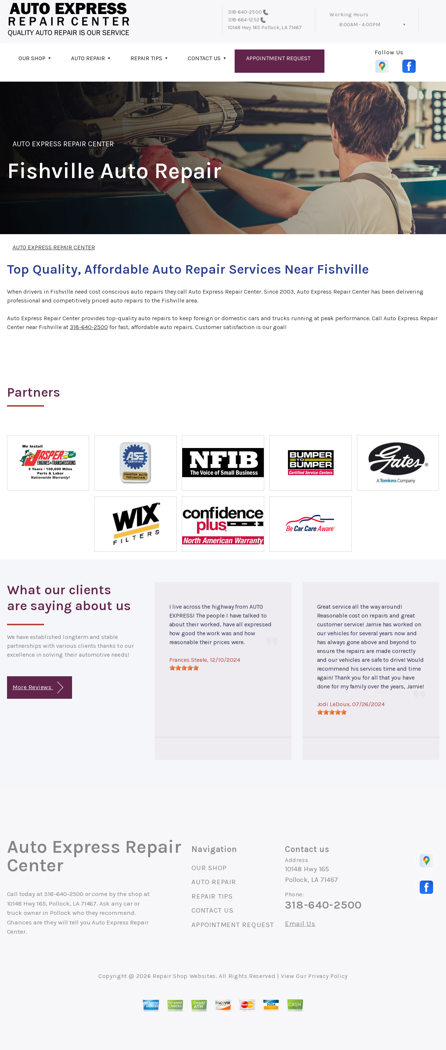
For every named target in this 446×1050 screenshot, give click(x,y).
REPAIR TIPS (146, 58)
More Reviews (38, 687)
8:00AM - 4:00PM (359, 24)
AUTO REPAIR (88, 58)
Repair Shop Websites (184, 975)
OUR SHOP (31, 58)
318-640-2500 (245, 12)
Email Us (300, 923)
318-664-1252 (243, 20)
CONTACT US (204, 58)
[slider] (184, 668)
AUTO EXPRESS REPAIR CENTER (63, 144)
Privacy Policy (328, 975)
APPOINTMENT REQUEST (278, 58)
